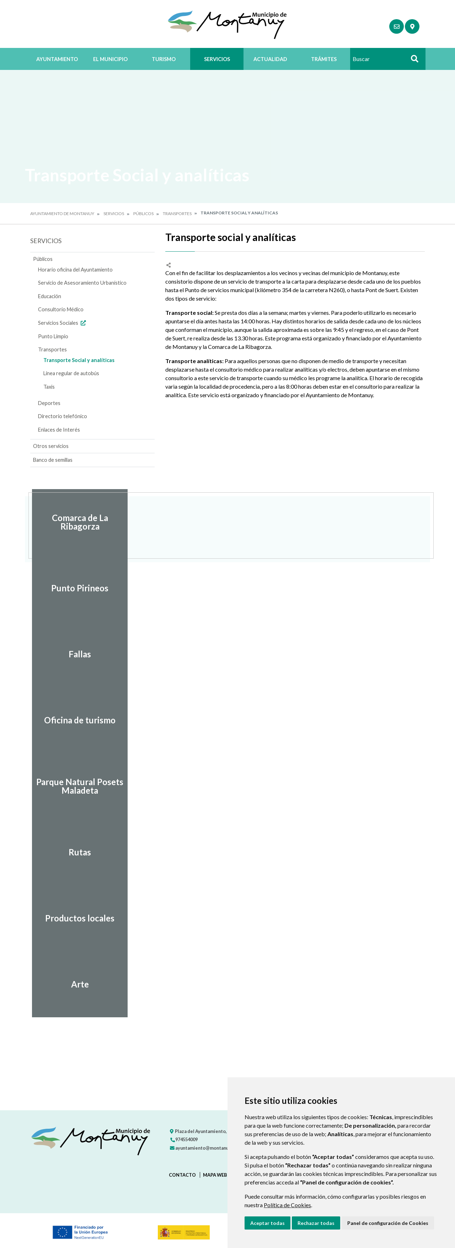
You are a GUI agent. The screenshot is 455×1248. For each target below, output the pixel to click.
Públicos (143, 213)
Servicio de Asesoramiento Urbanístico (82, 283)
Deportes (49, 403)
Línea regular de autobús (71, 373)
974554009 (184, 1139)
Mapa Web (215, 1175)
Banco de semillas (53, 460)
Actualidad (270, 59)
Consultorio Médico (61, 309)
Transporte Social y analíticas (78, 360)
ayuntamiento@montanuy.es (203, 1148)
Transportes (177, 213)
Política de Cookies (287, 1205)
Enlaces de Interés (59, 430)
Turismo (164, 59)
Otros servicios (51, 446)
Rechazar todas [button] (316, 1223)
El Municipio (110, 59)
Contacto (182, 1175)
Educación (49, 296)
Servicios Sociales (62, 323)
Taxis (49, 387)
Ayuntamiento (57, 59)
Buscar (412, 61)
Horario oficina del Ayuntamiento (75, 270)
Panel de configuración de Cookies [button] (387, 1223)
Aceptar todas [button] (267, 1223)
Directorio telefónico (62, 416)
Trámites (324, 59)
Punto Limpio (53, 336)
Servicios (217, 59)
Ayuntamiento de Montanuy (62, 213)
